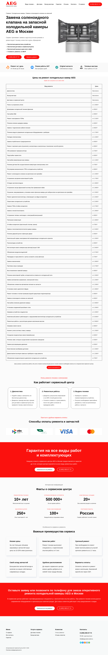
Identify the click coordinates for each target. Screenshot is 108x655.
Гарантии (8, 637)
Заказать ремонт (31, 57)
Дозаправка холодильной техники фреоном (20, 109)
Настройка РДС (11, 114)
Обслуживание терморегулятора (17, 151)
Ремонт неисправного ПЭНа (15, 118)
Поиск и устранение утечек (15, 104)
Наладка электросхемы (14, 137)
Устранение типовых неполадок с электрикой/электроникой (24, 215)
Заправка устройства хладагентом (17, 312)
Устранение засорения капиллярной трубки (20, 178)
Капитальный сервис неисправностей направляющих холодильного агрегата (30, 238)
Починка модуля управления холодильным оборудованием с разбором (28, 132)
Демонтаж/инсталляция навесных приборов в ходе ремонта (25, 353)
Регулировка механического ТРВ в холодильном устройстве (25, 169)
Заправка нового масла (14, 326)
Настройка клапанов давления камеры (18, 303)
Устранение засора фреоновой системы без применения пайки (26, 187)
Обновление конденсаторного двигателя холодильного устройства (27, 358)
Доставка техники (35, 632)
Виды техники (29, 4)
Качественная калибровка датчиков (17, 349)
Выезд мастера (11, 95)
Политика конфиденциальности (14, 650)
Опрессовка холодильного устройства (18, 201)
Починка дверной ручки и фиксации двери (19, 233)
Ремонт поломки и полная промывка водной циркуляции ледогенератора (28, 293)
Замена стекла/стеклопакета (15, 210)
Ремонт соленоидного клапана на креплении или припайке (24, 174)
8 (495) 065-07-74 (95, 4)
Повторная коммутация (14, 220)
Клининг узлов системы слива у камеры (19, 330)
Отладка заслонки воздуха (15, 183)
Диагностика (11, 91)
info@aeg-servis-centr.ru (86, 639)
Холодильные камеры (18, 13)
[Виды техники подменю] (34, 4)
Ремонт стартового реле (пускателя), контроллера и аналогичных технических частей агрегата (35, 146)
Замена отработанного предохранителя (19, 141)
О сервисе (9, 632)
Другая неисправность (54, 367)
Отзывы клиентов (60, 635)
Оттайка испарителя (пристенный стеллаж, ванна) (22, 224)
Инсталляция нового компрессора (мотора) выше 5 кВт (23, 247)
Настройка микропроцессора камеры (18, 160)
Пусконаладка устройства (14, 243)
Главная (8, 13)
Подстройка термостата (14, 155)
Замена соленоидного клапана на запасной (20, 298)
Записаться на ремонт (44, 469)
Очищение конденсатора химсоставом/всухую (21, 335)
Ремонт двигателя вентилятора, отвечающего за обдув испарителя (27, 197)
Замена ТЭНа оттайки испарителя (17, 206)
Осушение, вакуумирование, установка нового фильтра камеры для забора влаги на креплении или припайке (39, 192)
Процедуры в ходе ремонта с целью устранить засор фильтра (25, 256)
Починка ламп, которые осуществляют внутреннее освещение (25, 339)
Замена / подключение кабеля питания (18, 128)
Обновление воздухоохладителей (17, 252)
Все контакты (9, 635)
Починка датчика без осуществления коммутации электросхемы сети (27, 164)
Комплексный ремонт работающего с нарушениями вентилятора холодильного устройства (34, 316)
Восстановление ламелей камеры (17, 270)
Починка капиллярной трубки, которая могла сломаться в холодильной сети (29, 275)
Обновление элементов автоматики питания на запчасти (24, 284)
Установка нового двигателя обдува (17, 289)
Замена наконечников (13, 261)
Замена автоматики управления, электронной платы (22, 280)
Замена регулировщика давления (17, 344)
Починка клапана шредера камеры (17, 123)
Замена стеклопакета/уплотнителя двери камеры (21, 229)
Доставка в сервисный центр (15, 100)
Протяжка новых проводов (15, 266)
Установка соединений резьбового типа (19, 307)
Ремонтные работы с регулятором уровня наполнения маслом (25, 321)
